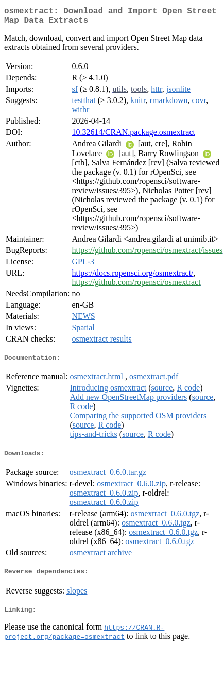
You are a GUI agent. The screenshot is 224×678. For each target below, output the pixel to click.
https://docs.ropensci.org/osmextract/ (132, 277)
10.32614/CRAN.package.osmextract (133, 136)
